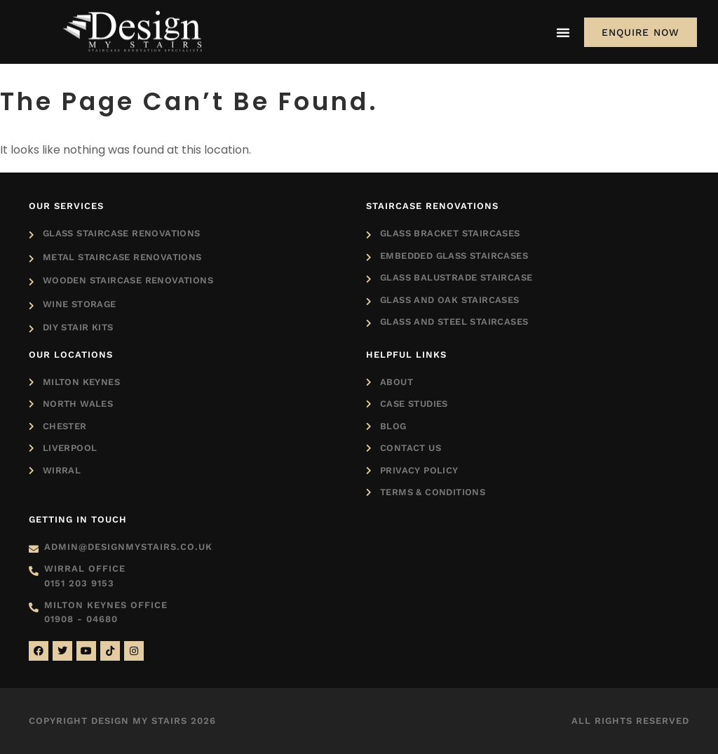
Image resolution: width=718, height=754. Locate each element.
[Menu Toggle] (563, 32)
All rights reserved (630, 720)
